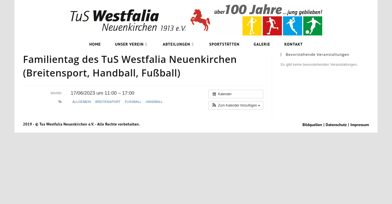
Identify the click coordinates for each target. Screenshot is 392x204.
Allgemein (81, 101)
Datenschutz (336, 124)
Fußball (133, 101)
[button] (235, 105)
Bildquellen (312, 124)
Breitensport (108, 101)
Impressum (360, 124)
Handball (154, 101)
